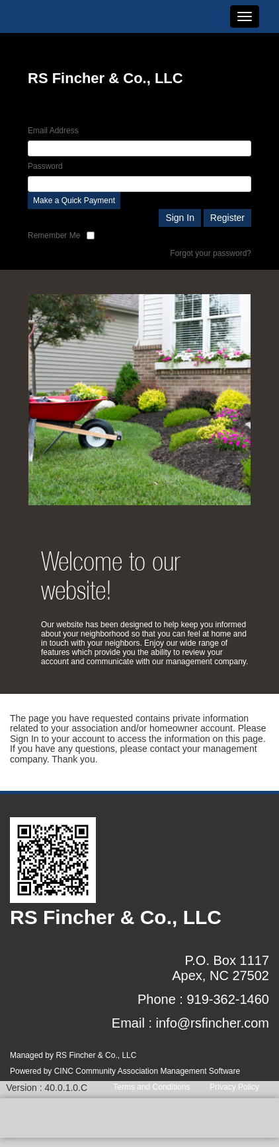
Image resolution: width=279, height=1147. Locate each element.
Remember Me (54, 235)
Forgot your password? (210, 253)
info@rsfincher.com (212, 1023)
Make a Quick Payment (74, 200)
